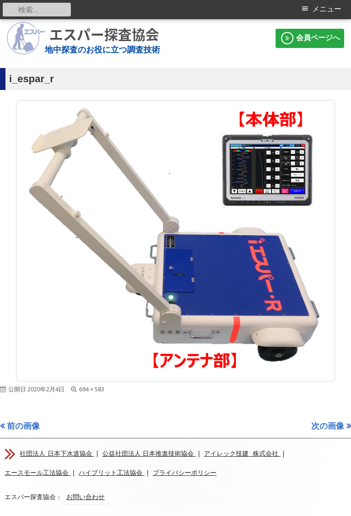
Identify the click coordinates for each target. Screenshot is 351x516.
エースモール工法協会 (37, 472)
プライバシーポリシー (185, 472)
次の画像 (327, 425)
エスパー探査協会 (104, 34)
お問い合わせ (85, 496)
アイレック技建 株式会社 (242, 453)
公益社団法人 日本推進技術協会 (149, 453)
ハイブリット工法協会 (111, 472)
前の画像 (23, 425)
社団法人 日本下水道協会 (57, 453)
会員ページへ (310, 38)
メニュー (326, 9)
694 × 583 (91, 389)
